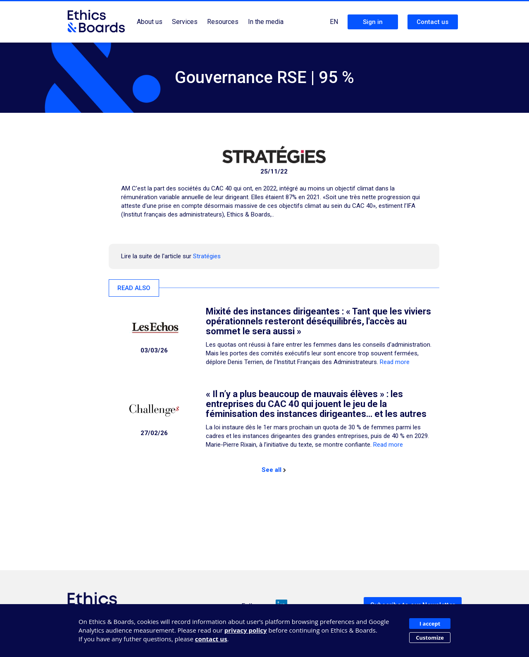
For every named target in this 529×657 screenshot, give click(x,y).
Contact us (432, 22)
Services (185, 22)
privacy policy (245, 630)
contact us (211, 639)
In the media (266, 22)
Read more (395, 362)
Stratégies (207, 256)
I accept (429, 623)
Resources (222, 22)
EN (334, 22)
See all (274, 470)
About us (149, 22)
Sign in (373, 22)
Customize (430, 637)
